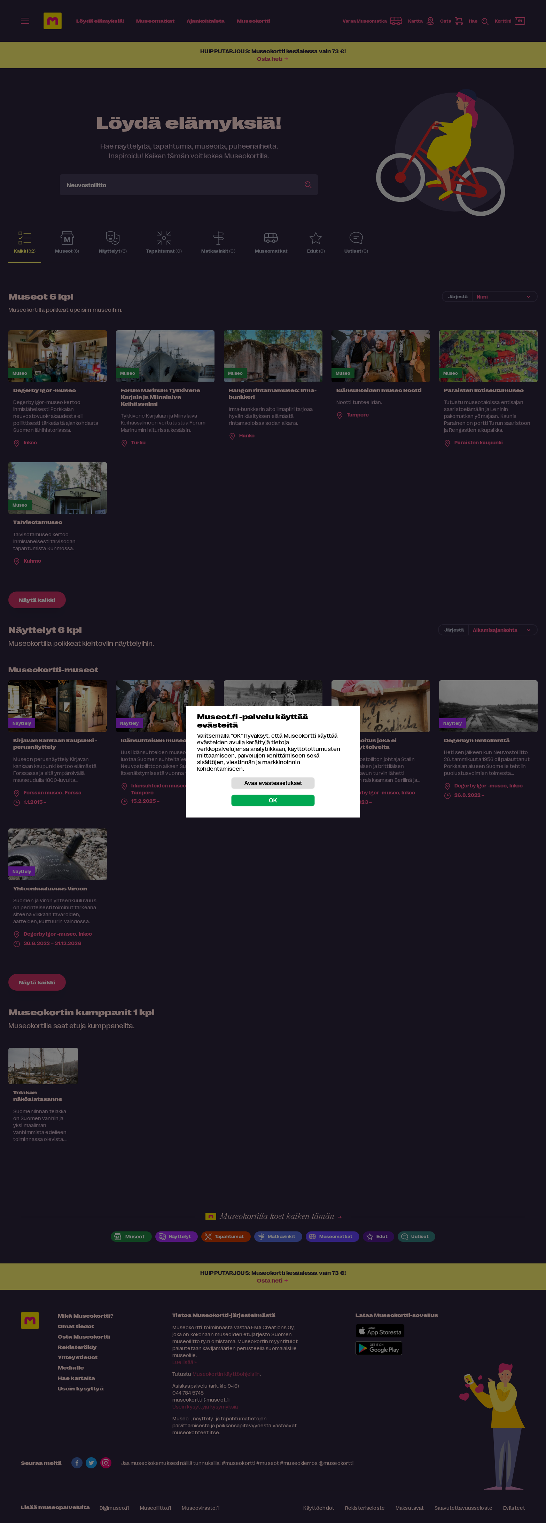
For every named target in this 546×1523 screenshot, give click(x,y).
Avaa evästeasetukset (273, 783)
